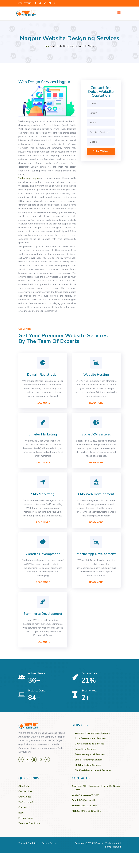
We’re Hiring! (25, 802)
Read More (43, 403)
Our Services (25, 791)
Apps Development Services (90, 738)
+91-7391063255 (91, 811)
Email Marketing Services (89, 759)
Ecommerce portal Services (90, 754)
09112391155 (89, 805)
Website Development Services (92, 733)
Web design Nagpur (28, 178)
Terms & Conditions (29, 823)
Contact (22, 807)
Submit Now (100, 151)
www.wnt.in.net (91, 795)
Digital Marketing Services (89, 743)
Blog (21, 812)
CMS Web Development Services (93, 770)
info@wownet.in (87, 800)
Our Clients (24, 796)
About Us (23, 786)
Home (46, 46)
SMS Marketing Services (88, 765)
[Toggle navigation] (119, 12)
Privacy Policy (25, 818)
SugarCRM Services (85, 749)
